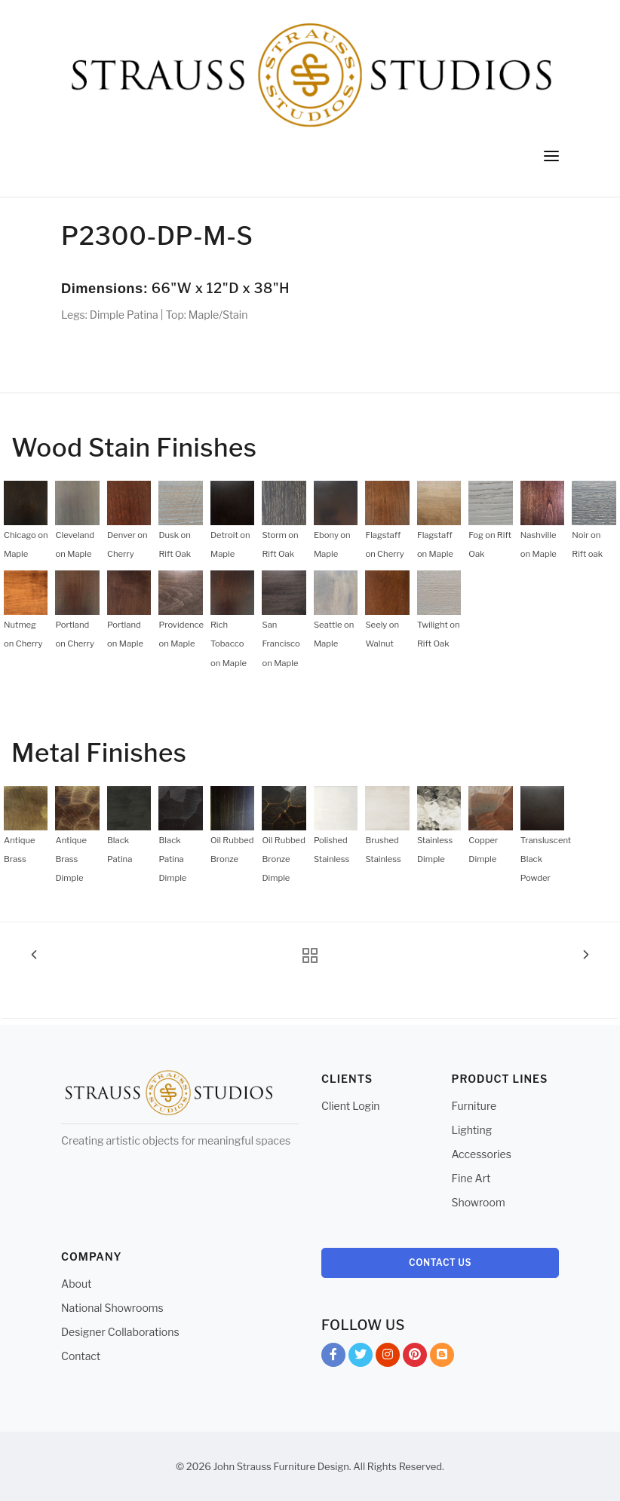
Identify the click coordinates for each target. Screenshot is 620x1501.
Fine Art (471, 1178)
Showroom (478, 1202)
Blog (442, 1357)
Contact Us (440, 1262)
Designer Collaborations (120, 1331)
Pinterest (415, 1357)
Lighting (472, 1129)
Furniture (474, 1105)
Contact (80, 1356)
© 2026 (193, 1466)
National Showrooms (112, 1307)
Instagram (388, 1357)
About (76, 1283)
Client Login (350, 1105)
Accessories (481, 1154)
